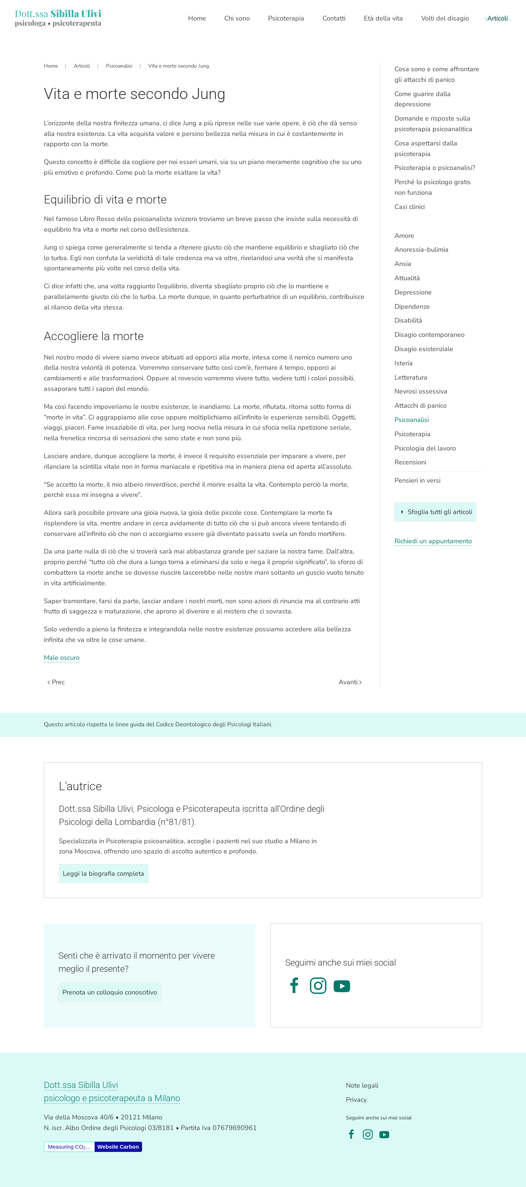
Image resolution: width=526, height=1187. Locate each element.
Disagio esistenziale (423, 349)
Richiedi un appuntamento (433, 541)
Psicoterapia (412, 434)
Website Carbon (118, 1147)
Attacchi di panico (420, 405)
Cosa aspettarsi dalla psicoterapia (425, 148)
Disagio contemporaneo (429, 334)
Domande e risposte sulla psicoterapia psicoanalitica (433, 123)
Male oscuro (62, 657)
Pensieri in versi (417, 480)
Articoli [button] (497, 18)
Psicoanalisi (411, 419)
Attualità (407, 278)
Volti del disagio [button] (445, 18)
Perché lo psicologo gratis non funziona (432, 187)
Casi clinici (409, 206)
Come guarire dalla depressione (422, 99)
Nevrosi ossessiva (420, 391)
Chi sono (237, 18)
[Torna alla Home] (58, 18)
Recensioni (410, 462)
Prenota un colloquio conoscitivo (109, 992)
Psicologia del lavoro (425, 448)
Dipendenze (412, 306)
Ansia (402, 263)
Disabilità (408, 320)
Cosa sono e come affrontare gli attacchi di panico (436, 74)
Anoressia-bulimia (421, 249)
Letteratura (410, 377)
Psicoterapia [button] (286, 18)
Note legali (362, 1085)
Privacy (356, 1099)
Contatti (334, 18)
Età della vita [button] (383, 18)
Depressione (413, 292)
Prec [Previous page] (56, 682)
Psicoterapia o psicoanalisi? (434, 167)
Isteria (403, 363)
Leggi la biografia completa (103, 873)
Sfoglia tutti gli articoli (435, 511)
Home (197, 18)
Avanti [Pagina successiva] (350, 682)
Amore (404, 235)
